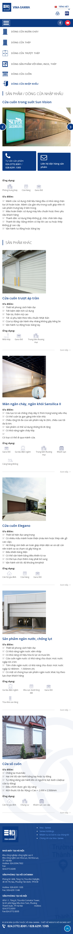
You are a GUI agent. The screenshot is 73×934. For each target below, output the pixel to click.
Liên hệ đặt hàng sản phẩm (52, 165)
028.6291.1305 (13, 167)
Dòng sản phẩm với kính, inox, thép (34, 63)
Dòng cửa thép (21, 42)
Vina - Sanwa (45, 827)
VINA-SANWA (33, 922)
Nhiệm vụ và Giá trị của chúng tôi (54, 834)
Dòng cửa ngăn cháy (24, 31)
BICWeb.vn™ (65, 922)
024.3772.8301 (13, 164)
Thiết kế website (48, 922)
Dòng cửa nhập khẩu (24, 83)
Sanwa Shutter (67, 13)
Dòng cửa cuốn (21, 73)
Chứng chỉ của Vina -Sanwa (51, 838)
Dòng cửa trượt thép (25, 53)
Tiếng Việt (64, 7)
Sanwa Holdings (58, 13)
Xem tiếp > (65, 350)
